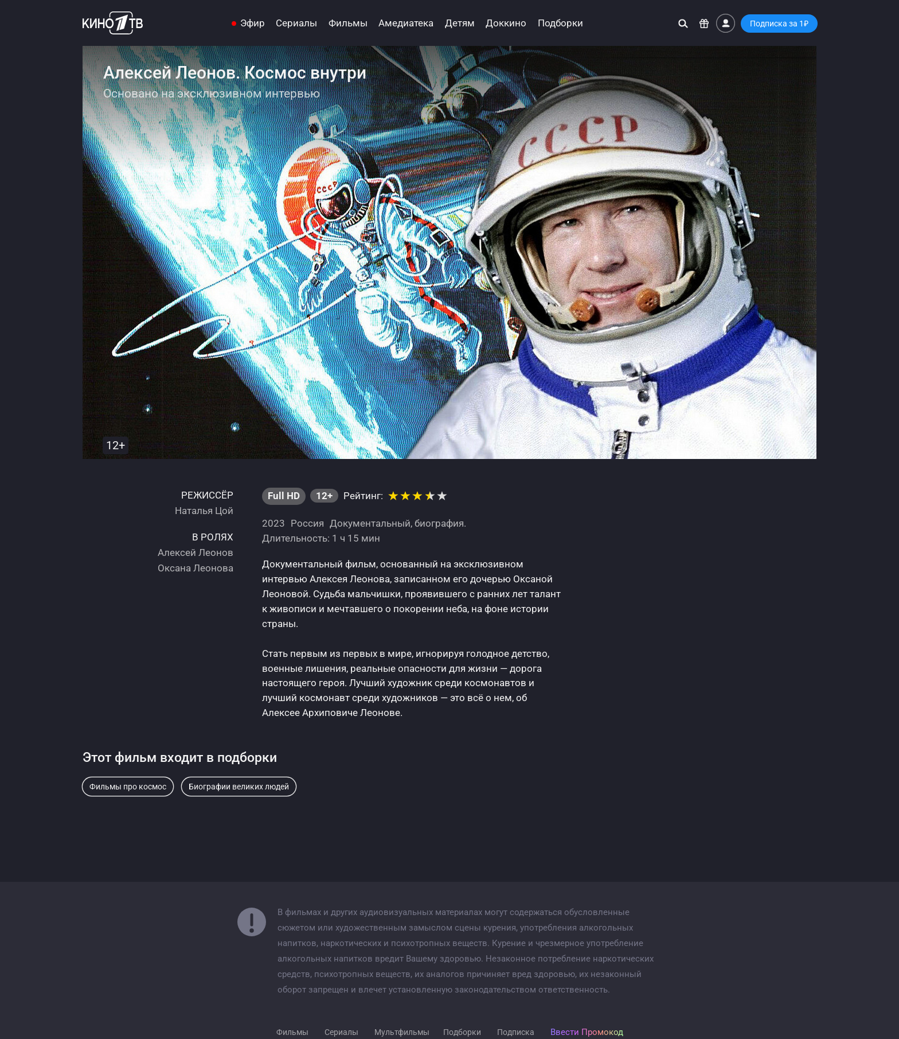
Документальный (370, 523)
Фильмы (348, 23)
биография (439, 523)
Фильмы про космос (127, 786)
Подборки (560, 23)
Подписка (515, 1032)
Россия (307, 523)
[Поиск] (683, 23)
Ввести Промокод (586, 1032)
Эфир (252, 23)
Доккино (506, 23)
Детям (460, 23)
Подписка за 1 (779, 23)
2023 (273, 523)
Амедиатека (405, 23)
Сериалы (296, 23)
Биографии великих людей (239, 786)
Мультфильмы (401, 1032)
